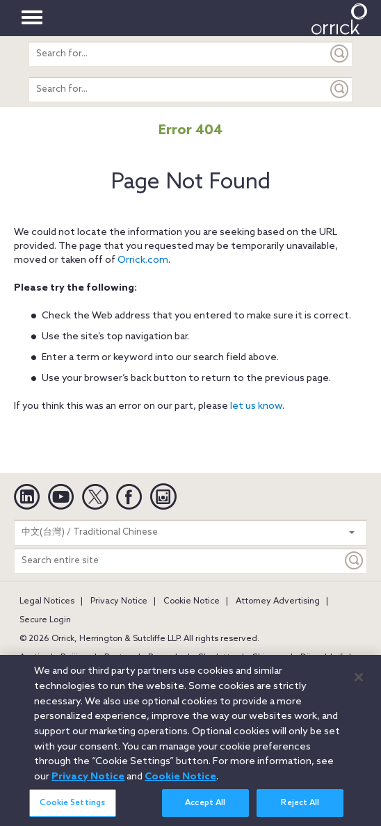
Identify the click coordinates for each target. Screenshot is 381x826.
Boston (118, 658)
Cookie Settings (72, 811)
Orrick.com (142, 260)
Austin (31, 658)
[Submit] (339, 54)
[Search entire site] (178, 561)
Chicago (268, 658)
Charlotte (216, 658)
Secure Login (45, 620)
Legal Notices (46, 601)
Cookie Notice (191, 601)
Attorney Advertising (278, 601)
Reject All (300, 811)
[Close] (358, 685)
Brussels (164, 658)
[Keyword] (354, 561)
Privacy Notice (118, 601)
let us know (256, 406)
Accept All (205, 811)
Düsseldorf (321, 658)
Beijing (74, 658)
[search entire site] (178, 54)
